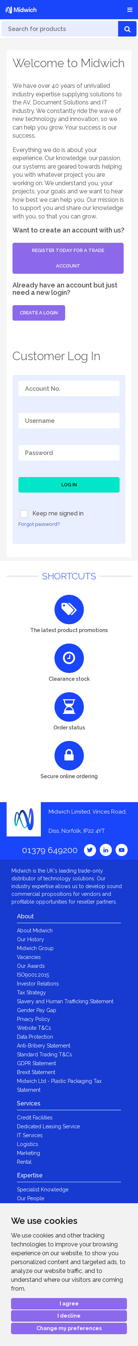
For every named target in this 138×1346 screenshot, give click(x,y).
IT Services (30, 1135)
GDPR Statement (36, 1063)
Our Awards (31, 966)
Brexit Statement (36, 1072)
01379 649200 (50, 850)
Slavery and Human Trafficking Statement (65, 1001)
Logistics (27, 1144)
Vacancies (29, 957)
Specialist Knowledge (42, 1190)
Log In (69, 484)
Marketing (28, 1153)
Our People (30, 1198)
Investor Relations (38, 984)
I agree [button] (69, 1304)
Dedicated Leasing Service (48, 1126)
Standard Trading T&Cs (44, 1054)
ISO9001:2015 (33, 975)
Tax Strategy (31, 992)
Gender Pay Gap (36, 1010)
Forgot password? (39, 524)
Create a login (39, 312)
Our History (30, 939)
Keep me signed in (52, 514)
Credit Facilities (35, 1118)
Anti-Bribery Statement (43, 1046)
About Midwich (35, 930)
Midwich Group (35, 948)
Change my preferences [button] (69, 1328)
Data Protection (35, 1037)
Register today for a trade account (68, 258)
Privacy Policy (33, 1019)
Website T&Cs (34, 1028)
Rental (24, 1162)
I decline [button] (69, 1316)
